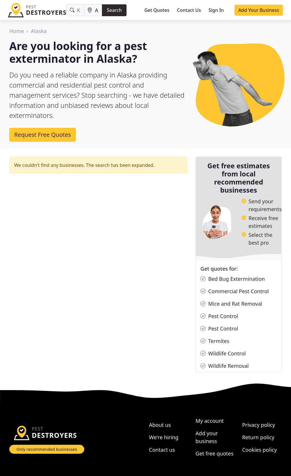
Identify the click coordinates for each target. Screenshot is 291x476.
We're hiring (164, 437)
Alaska (39, 30)
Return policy (258, 437)
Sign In (216, 10)
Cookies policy (259, 449)
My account (209, 420)
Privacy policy (258, 424)
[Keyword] (75, 10)
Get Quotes (156, 10)
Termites (214, 341)
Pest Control (219, 316)
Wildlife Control (223, 353)
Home (16, 30)
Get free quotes (214, 453)
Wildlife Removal (224, 366)
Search (114, 10)
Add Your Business (258, 10)
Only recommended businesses (47, 449)
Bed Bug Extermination (232, 279)
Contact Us (189, 10)
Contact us (162, 449)
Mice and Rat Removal (231, 304)
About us (160, 424)
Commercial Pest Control (234, 291)
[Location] (93, 10)
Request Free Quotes (42, 135)
